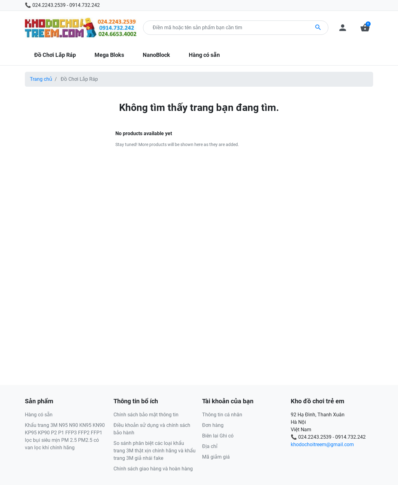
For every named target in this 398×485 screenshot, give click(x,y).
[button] (365, 28)
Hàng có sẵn (39, 415)
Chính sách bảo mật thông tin (145, 415)
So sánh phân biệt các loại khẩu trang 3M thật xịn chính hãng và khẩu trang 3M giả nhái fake (154, 450)
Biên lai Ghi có (218, 436)
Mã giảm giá (216, 457)
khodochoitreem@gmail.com (322, 444)
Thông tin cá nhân (222, 415)
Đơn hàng (213, 425)
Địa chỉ (209, 446)
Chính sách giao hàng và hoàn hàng (153, 469)
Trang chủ (41, 79)
